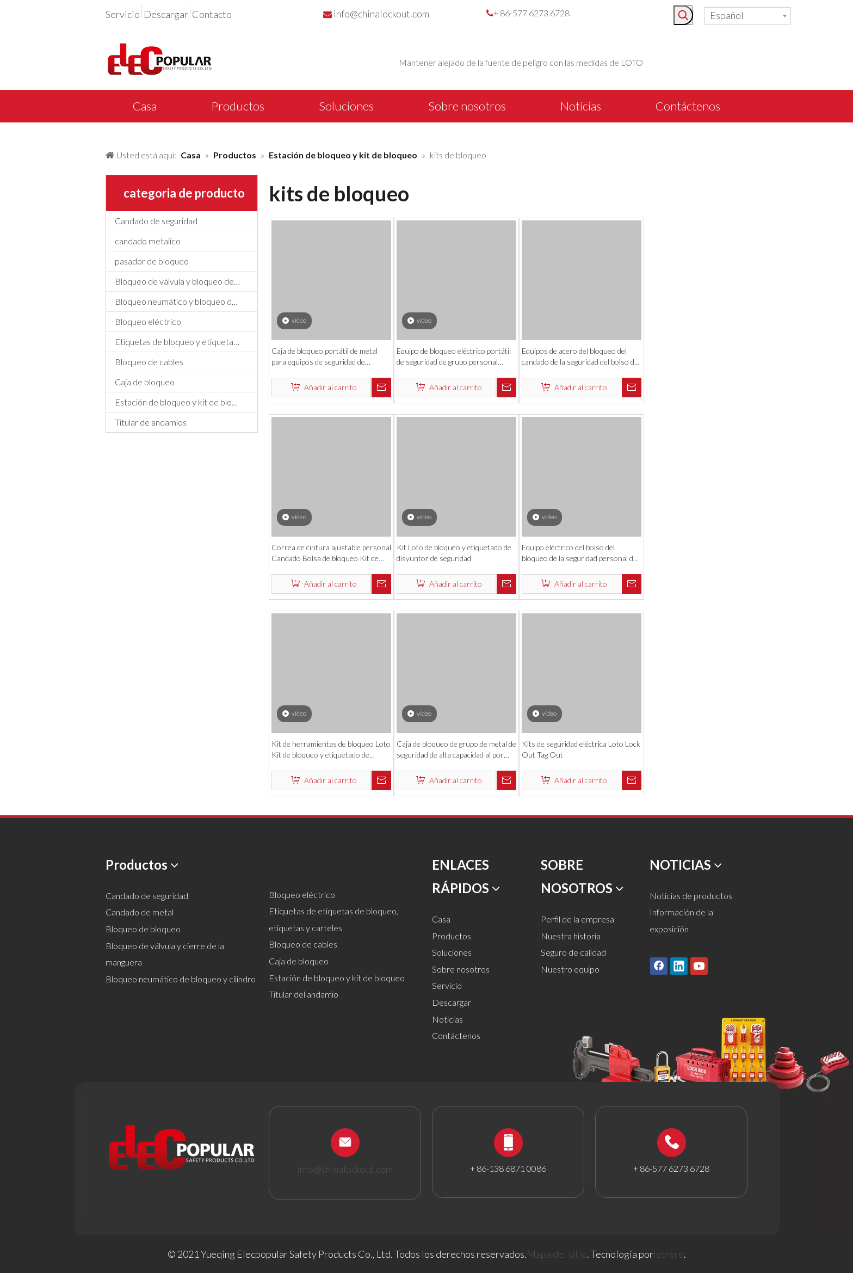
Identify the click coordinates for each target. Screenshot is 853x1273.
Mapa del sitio (557, 1254)
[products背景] (8, 132)
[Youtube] (699, 966)
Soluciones (452, 952)
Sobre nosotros (461, 969)
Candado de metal (140, 912)
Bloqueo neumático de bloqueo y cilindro (181, 979)
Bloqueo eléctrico (148, 321)
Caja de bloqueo (145, 382)
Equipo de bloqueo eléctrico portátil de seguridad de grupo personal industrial (454, 356)
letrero (668, 1254)
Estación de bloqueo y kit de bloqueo (183, 402)
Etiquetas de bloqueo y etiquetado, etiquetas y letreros (186, 341)
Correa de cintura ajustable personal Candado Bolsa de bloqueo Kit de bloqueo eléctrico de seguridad (331, 553)
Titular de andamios (151, 422)
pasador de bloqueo (152, 261)
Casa (441, 919)
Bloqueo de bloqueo (143, 929)
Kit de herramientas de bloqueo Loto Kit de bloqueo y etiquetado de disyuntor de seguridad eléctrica (331, 749)
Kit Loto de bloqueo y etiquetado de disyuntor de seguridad (454, 553)
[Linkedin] (679, 966)
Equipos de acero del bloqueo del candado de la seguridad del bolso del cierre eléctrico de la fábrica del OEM (581, 356)
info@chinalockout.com (381, 14)
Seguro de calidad (573, 952)
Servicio (123, 14)
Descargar (166, 14)
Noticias (447, 1019)
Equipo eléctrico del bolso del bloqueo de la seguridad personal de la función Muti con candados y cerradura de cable (579, 553)
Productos (451, 936)
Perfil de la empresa (577, 919)
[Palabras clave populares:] (683, 15)
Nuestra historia (571, 936)
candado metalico (148, 241)
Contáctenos (456, 1035)
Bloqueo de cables (149, 361)
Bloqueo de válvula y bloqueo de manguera (186, 281)
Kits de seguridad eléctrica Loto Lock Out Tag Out (581, 749)
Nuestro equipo (570, 969)
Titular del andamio (303, 994)
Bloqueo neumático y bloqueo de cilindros (186, 301)
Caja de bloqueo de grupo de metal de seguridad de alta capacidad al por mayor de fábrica (456, 749)
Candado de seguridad (156, 221)
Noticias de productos (691, 895)
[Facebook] (658, 966)
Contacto (212, 14)
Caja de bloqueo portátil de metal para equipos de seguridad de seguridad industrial (324, 356)
